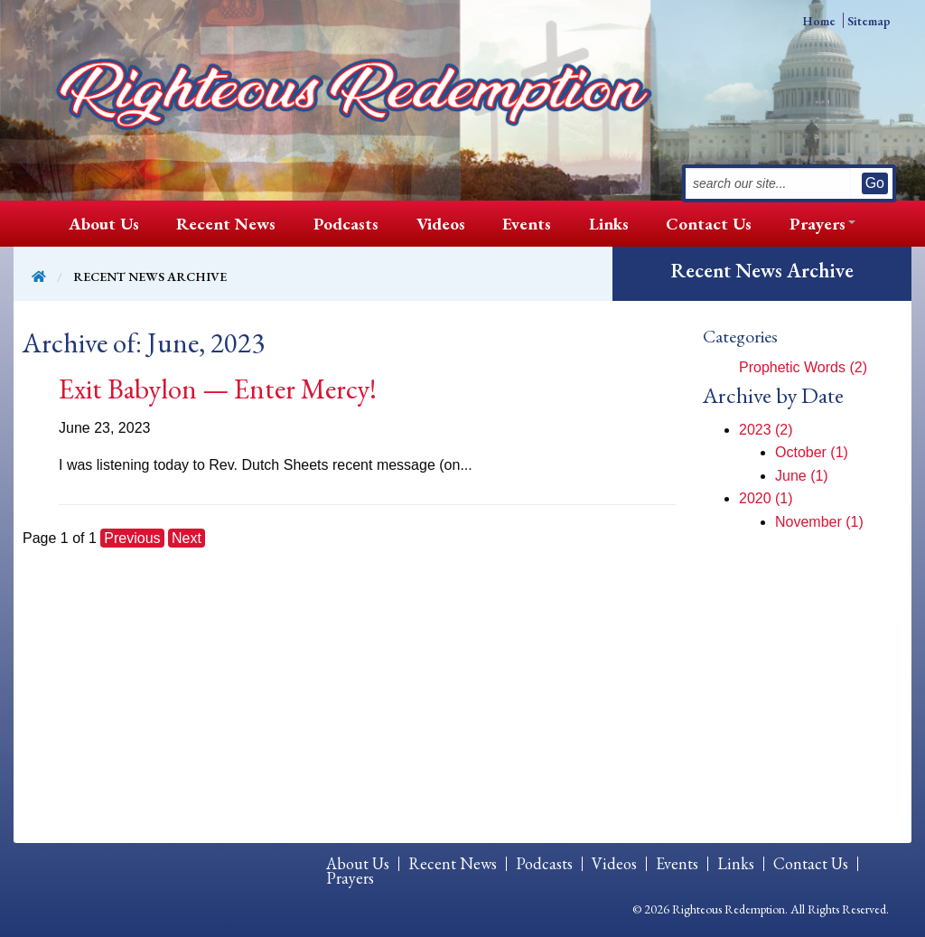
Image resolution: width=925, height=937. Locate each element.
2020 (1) (766, 498)
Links (609, 223)
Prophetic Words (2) (803, 367)
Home (819, 21)
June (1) (801, 475)
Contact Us (709, 223)
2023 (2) (766, 429)
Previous (132, 538)
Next (186, 538)
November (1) (819, 521)
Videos (440, 223)
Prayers (818, 223)
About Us (104, 223)
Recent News (226, 223)
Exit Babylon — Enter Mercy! (218, 388)
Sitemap (869, 21)
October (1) (811, 452)
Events (526, 223)
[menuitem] (104, 224)
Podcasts (345, 223)
